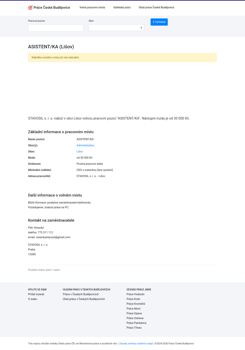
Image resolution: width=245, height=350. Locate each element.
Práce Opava (134, 313)
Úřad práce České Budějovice (156, 7)
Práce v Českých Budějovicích (81, 294)
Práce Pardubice (136, 323)
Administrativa (85, 145)
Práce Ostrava (135, 318)
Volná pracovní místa (92, 7)
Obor (91, 20)
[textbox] (95, 27)
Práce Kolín (133, 299)
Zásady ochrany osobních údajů (136, 343)
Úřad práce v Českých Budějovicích (84, 299)
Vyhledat (159, 22)
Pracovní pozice (36, 20)
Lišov (80, 151)
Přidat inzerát (36, 294)
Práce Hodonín (135, 294)
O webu (32, 299)
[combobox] (116, 27)
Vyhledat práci (122, 7)
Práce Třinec (134, 327)
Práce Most (133, 308)
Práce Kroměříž (136, 303)
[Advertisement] (122, 89)
